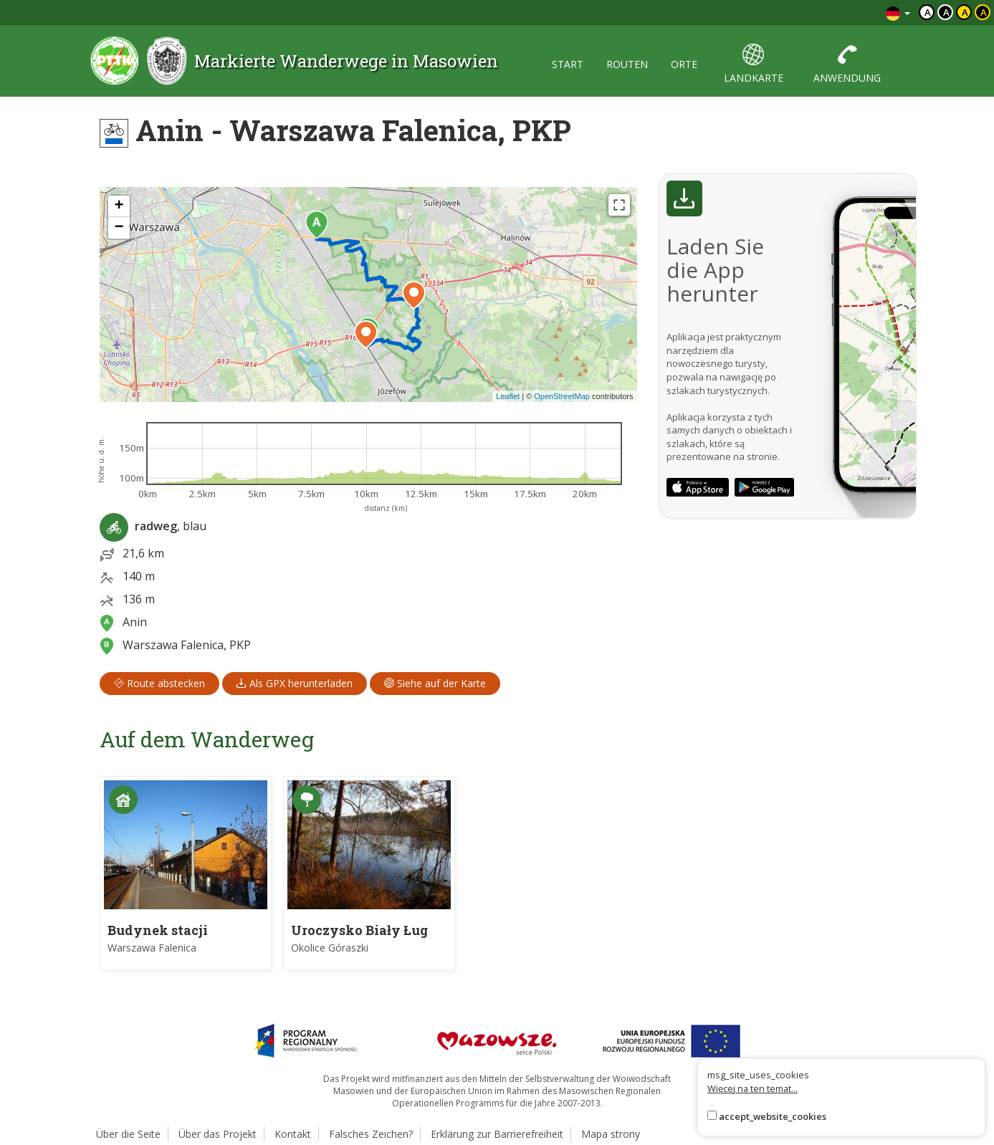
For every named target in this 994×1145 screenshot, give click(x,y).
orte (684, 64)
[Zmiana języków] (897, 12)
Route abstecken (159, 683)
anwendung (847, 64)
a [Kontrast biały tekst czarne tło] (946, 12)
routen (627, 64)
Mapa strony (610, 1134)
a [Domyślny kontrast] (927, 12)
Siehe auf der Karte (435, 683)
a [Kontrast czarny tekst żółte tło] (965, 12)
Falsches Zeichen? (371, 1134)
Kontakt (292, 1134)
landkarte (753, 64)
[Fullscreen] (619, 205)
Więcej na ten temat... (752, 1088)
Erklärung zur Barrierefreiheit (497, 1134)
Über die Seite (128, 1134)
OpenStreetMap (562, 396)
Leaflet (508, 396)
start (567, 64)
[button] (316, 225)
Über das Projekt (217, 1134)
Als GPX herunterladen (294, 683)
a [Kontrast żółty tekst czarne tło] (983, 12)
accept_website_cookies (772, 1116)
